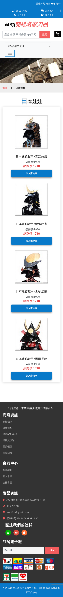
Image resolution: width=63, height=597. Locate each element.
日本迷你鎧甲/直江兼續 (31, 156)
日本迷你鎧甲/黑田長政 (31, 359)
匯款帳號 (7, 446)
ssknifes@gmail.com (18, 512)
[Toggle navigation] (10, 53)
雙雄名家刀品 (31, 24)
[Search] (21, 34)
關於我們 (7, 421)
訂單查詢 (47, 11)
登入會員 (20, 15)
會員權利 (7, 470)
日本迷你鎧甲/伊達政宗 (31, 224)
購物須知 (7, 427)
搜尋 (44, 34)
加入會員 (47, 15)
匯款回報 (7, 452)
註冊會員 (7, 482)
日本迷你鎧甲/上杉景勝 (31, 291)
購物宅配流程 (10, 434)
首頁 (5, 87)
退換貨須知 (8, 440)
